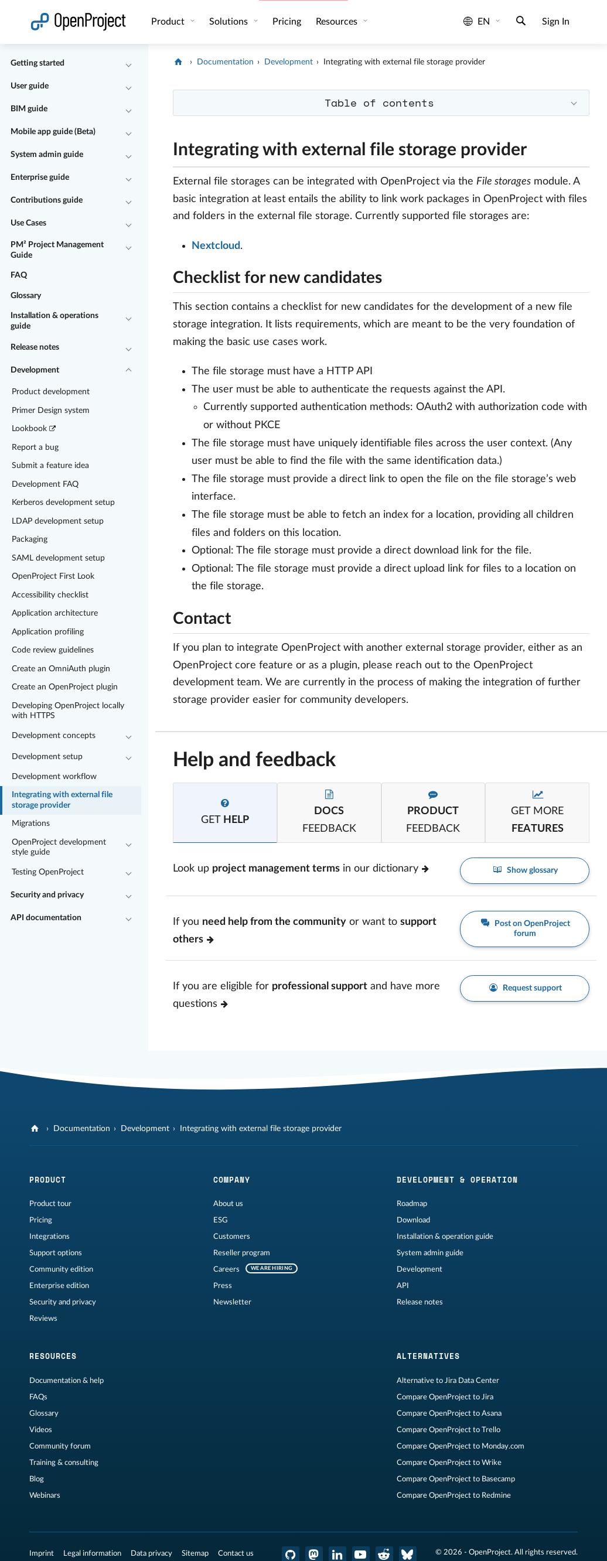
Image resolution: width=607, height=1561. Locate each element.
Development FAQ (45, 484)
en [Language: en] (477, 21)
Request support (524, 988)
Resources (338, 21)
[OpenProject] (179, 62)
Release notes (35, 347)
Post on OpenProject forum (524, 928)
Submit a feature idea (50, 466)
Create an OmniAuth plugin (61, 669)
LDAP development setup (58, 521)
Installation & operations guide (54, 321)
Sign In (556, 21)
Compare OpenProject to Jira (445, 1397)
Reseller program (241, 1252)
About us (228, 1203)
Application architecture (55, 613)
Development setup (47, 757)
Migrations (31, 823)
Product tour (50, 1203)
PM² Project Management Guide (57, 250)
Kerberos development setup (63, 502)
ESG (220, 1220)
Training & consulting (63, 1462)
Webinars (44, 1495)
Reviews (43, 1318)
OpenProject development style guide (59, 847)
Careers (226, 1269)
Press (222, 1285)
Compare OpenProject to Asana (449, 1413)
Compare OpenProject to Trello (448, 1429)
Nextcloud (216, 246)
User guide (30, 86)
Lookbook (34, 429)
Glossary (26, 296)
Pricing (40, 1220)
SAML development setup (58, 558)
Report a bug (35, 447)
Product (169, 21)
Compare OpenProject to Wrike (449, 1462)
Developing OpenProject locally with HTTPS (68, 711)
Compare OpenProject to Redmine (454, 1495)
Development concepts (54, 736)
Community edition (61, 1269)
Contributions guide (47, 200)
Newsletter (232, 1302)
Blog (36, 1479)
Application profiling (48, 632)
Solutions (229, 21)
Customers (231, 1236)
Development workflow (54, 777)
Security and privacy (47, 895)
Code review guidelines (53, 650)
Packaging (29, 539)
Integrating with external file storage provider (62, 800)
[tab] (225, 813)
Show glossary (525, 871)
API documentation (46, 918)
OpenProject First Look (53, 576)
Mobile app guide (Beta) (53, 132)
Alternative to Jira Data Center (448, 1380)
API (403, 1285)
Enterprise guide (40, 177)
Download (413, 1220)
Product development (51, 392)
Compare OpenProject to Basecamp (456, 1479)
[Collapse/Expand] (128, 63)
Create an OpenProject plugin (65, 687)
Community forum (60, 1446)
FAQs (38, 1397)
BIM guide (29, 109)
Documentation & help (66, 1380)
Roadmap (412, 1203)
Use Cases (28, 223)
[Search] (521, 22)
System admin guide (47, 155)
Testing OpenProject (48, 872)
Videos (40, 1429)
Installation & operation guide (445, 1236)
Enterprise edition (59, 1285)
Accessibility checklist (50, 595)
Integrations (49, 1236)
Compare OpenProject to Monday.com (460, 1446)
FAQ (19, 275)
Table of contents (379, 102)
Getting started (37, 63)
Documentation (225, 62)
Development (35, 370)
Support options (55, 1252)
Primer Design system (51, 411)
